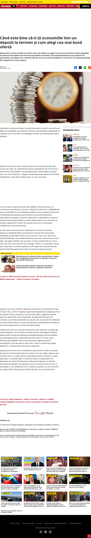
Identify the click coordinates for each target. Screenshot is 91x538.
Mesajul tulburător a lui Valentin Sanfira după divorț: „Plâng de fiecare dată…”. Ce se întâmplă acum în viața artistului (81, 179)
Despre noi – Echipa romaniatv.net (56, 523)
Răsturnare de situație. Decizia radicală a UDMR (11, 511)
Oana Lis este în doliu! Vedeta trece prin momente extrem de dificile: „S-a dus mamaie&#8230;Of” (56, 487)
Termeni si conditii (28, 523)
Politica (23, 6)
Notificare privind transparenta (45, 528)
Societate (33, 6)
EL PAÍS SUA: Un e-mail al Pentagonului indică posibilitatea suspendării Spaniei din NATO (9, 469)
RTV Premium (13, 2)
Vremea (79, 6)
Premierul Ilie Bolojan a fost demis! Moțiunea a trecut (33, 469)
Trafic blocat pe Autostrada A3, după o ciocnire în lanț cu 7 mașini (11, 504)
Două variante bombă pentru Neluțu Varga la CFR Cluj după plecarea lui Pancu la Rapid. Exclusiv (56, 469)
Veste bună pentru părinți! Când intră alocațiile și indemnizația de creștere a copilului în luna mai (34, 266)
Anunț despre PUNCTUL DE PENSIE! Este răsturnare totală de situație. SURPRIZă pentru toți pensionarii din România (29, 430)
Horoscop (22, 2)
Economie (43, 6)
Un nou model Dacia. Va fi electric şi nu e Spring (77, 486)
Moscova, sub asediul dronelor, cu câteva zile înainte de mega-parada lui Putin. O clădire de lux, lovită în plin (79, 504)
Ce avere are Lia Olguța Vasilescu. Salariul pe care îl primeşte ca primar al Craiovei (29, 425)
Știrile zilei (4, 2)
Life (74, 145)
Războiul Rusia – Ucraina (35, 2)
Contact (39, 523)
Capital (22, 312)
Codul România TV (75, 523)
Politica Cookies (15, 523)
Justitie (52, 6)
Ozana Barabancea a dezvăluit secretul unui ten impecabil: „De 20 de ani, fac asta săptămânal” (82, 148)
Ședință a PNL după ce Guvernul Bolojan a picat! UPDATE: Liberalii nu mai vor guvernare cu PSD (55, 504)
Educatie (61, 6)
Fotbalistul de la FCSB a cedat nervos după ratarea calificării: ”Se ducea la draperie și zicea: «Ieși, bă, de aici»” (34, 504)
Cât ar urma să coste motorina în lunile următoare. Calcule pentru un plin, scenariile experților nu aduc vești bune (11, 487)
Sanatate (70, 6)
